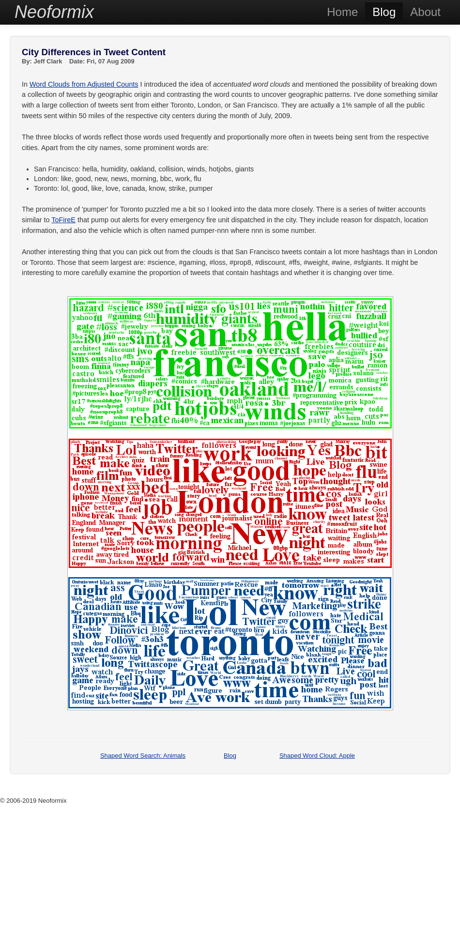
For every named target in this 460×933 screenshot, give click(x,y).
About (425, 11)
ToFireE (63, 220)
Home (342, 11)
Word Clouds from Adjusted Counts (84, 84)
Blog (384, 11)
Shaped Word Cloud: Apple (317, 755)
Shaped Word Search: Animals (142, 755)
